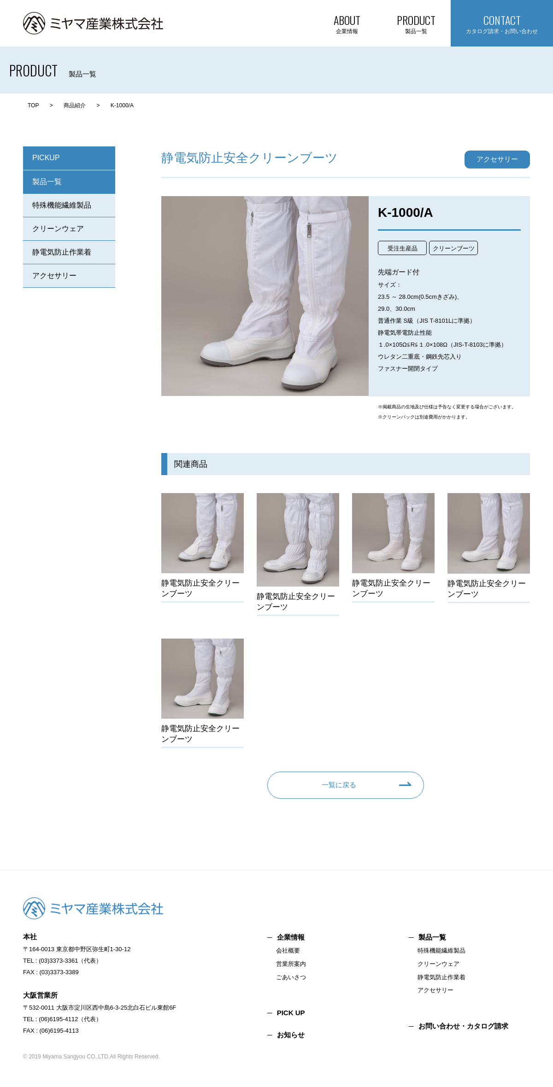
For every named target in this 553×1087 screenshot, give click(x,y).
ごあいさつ (291, 977)
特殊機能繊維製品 (61, 205)
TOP (33, 105)
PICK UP (291, 1013)
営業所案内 (291, 963)
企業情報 (291, 937)
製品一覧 (47, 182)
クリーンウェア (58, 229)
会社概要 (288, 950)
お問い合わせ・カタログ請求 (463, 1026)
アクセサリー (54, 275)
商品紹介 (75, 105)
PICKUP (46, 158)
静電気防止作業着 (61, 252)
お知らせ (291, 1035)
